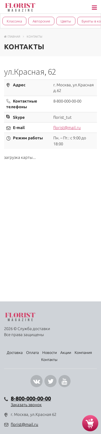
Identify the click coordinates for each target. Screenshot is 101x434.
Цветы (66, 21)
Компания (83, 352)
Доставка (15, 352)
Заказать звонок (26, 404)
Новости (49, 352)
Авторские (41, 21)
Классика (14, 21)
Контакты (49, 359)
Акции (65, 352)
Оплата (32, 352)
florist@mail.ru (67, 127)
